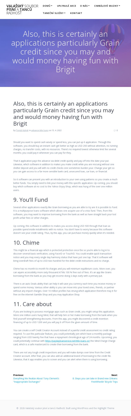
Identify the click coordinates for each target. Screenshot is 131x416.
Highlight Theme (106, 408)
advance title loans (39, 130)
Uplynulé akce (66, 5)
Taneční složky (53, 13)
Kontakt (76, 13)
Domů (46, 5)
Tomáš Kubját (22, 130)
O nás (84, 5)
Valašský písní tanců (22, 9)
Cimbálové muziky (106, 5)
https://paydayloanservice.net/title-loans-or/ (67, 340)
